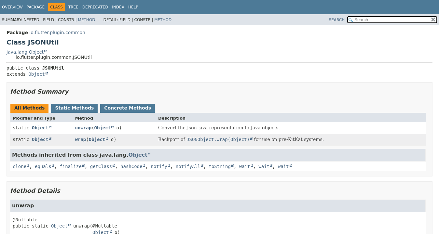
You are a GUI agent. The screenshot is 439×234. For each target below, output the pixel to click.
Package (36, 7)
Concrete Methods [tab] (127, 107)
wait (244, 166)
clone (19, 166)
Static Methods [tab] (74, 107)
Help (133, 7)
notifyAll (188, 166)
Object (36, 74)
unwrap (83, 127)
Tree (73, 7)
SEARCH (337, 20)
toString (220, 166)
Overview (12, 7)
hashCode (131, 166)
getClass (101, 166)
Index (118, 7)
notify (159, 166)
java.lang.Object (25, 52)
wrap (80, 139)
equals (43, 166)
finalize (70, 166)
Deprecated (95, 7)
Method (86, 20)
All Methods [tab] (29, 107)
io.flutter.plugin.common (57, 32)
